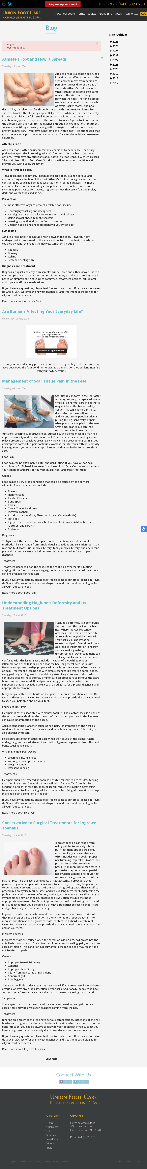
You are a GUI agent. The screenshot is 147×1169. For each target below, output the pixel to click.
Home (58, 14)
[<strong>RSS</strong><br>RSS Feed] (102, 64)
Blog (143, 14)
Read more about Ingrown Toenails (23, 1056)
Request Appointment (62, 4)
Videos (118, 14)
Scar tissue (62, 403)
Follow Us (82, 1081)
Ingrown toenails (65, 849)
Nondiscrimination (133, 1161)
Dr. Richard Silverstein (31, 473)
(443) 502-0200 (131, 4)
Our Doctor (69, 14)
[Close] (97, 50)
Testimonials (131, 14)
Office (82, 14)
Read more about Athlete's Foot (21, 308)
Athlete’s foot (63, 80)
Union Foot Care (32, 167)
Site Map (119, 1161)
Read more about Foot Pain (19, 599)
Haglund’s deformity (67, 629)
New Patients (105, 14)
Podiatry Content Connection (56, 1161)
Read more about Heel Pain (18, 819)
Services (92, 14)
